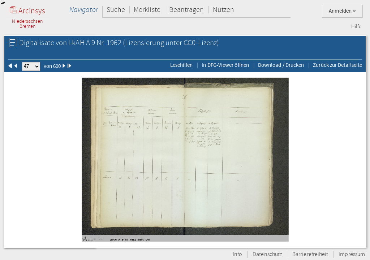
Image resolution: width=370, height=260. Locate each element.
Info (237, 254)
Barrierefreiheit (310, 254)
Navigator (83, 9)
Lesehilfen (181, 65)
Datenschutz (267, 254)
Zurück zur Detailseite (337, 65)
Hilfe (356, 26)
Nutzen (223, 9)
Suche (116, 9)
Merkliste (147, 9)
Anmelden (342, 11)
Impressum (352, 254)
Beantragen (186, 9)
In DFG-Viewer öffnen (225, 65)
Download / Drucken (281, 65)
